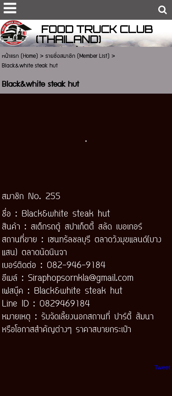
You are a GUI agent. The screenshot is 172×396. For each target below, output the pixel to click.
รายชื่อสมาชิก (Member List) (77, 56)
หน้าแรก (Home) (20, 56)
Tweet (162, 367)
